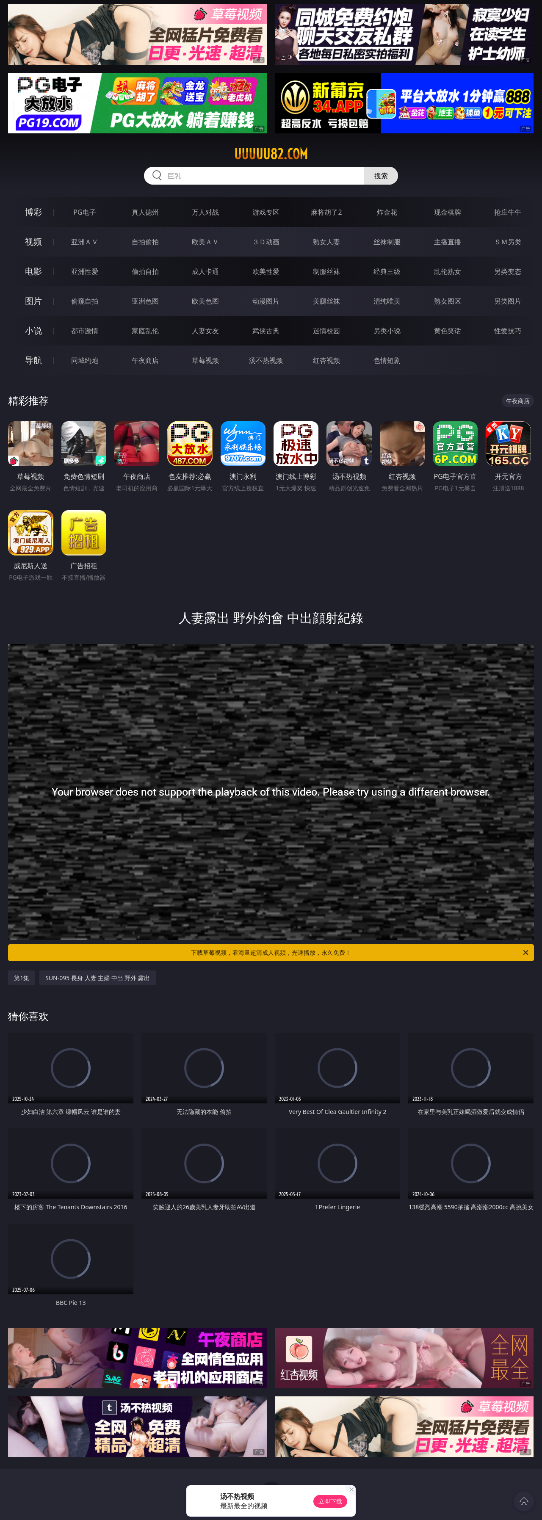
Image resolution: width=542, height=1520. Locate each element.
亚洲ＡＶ (84, 241)
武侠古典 (265, 330)
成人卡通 (205, 271)
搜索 (381, 175)
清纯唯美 (387, 301)
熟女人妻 (326, 241)
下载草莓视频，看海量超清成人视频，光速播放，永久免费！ (360, 953)
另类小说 (387, 330)
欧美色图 (205, 301)
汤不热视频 (266, 360)
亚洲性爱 (84, 271)
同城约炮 (84, 360)
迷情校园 (326, 330)
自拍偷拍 (145, 241)
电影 (33, 271)
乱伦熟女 (447, 271)
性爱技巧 (507, 330)
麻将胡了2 (326, 212)
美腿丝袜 (326, 301)
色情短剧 (387, 360)
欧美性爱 (265, 271)
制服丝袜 (326, 271)
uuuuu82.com (271, 154)
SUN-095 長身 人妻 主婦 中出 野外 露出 (97, 978)
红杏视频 (326, 360)
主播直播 (447, 241)
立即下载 (330, 1501)
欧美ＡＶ (205, 241)
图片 (33, 301)
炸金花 (387, 212)
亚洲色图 (145, 301)
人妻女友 (205, 330)
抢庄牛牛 (507, 212)
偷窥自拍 (84, 301)
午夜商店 (145, 360)
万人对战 (205, 212)
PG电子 (84, 212)
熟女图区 (447, 301)
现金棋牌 (447, 212)
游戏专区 (265, 212)
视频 (33, 241)
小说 (33, 330)
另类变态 (507, 271)
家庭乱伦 (145, 330)
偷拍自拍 (145, 271)
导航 (33, 360)
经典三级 (387, 271)
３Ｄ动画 (265, 241)
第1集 (21, 978)
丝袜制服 (387, 241)
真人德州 (145, 212)
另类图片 (507, 301)
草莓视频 (205, 360)
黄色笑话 (447, 330)
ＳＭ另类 (507, 241)
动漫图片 (265, 301)
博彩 (33, 212)
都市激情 (84, 330)
